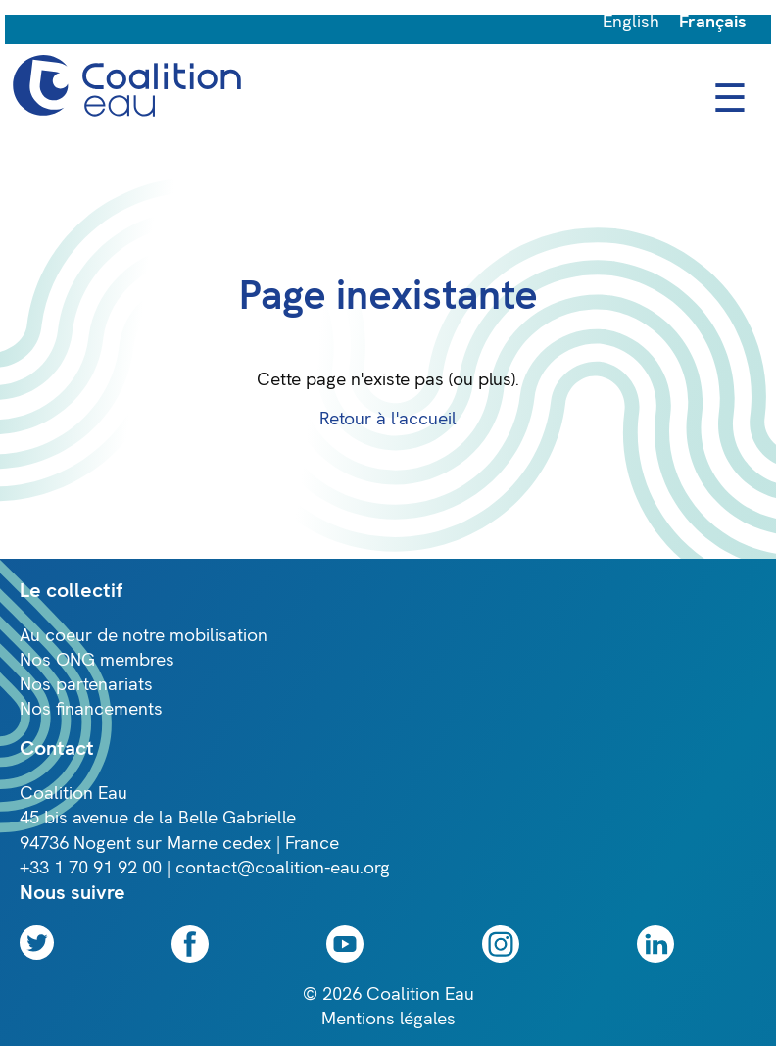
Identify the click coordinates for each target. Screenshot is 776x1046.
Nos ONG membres (97, 660)
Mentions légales (388, 1019)
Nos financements (91, 709)
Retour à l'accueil (388, 419)
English (631, 22)
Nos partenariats (86, 684)
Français (713, 22)
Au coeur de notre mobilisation (143, 635)
